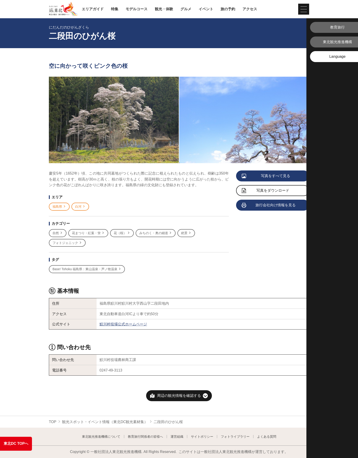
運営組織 (177, 436)
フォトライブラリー (235, 436)
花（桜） (122, 233)
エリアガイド (93, 9)
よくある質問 (266, 436)
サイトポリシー (202, 436)
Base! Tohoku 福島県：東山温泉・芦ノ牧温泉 (87, 269)
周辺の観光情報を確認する (179, 396)
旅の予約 (228, 9)
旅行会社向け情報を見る (269, 205)
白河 (80, 207)
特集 (114, 9)
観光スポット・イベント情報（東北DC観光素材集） (105, 422)
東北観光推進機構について (101, 436)
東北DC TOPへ (16, 443)
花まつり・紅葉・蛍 (88, 233)
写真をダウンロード (265, 190)
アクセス (249, 9)
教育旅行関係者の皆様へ (145, 436)
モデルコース (136, 9)
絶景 (186, 233)
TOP (52, 422)
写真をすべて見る (266, 176)
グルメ (185, 9)
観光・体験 (164, 9)
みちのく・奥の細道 (155, 233)
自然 (58, 233)
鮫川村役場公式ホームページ (123, 324)
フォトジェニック (67, 243)
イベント (206, 9)
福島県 (59, 207)
